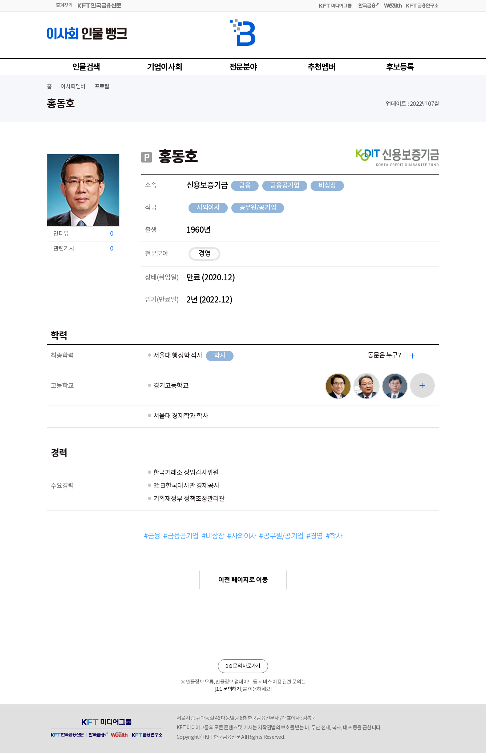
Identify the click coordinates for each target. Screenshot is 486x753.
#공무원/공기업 (281, 536)
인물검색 (86, 67)
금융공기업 (284, 185)
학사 (220, 356)
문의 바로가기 (243, 666)
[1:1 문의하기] (228, 689)
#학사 (334, 536)
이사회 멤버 (73, 87)
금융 (245, 185)
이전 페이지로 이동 (243, 580)
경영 (204, 253)
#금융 (152, 536)
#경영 (314, 536)
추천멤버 (322, 67)
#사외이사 (241, 536)
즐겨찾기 (64, 5)
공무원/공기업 (257, 208)
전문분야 (243, 67)
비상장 (327, 185)
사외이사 (208, 208)
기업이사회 (164, 67)
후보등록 (400, 67)
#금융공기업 (180, 536)
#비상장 (213, 536)
